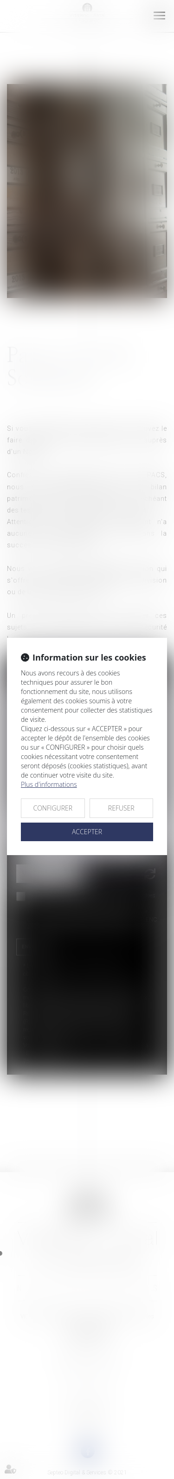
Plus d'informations (49, 784)
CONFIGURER (52, 808)
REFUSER (121, 808)
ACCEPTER (87, 831)
